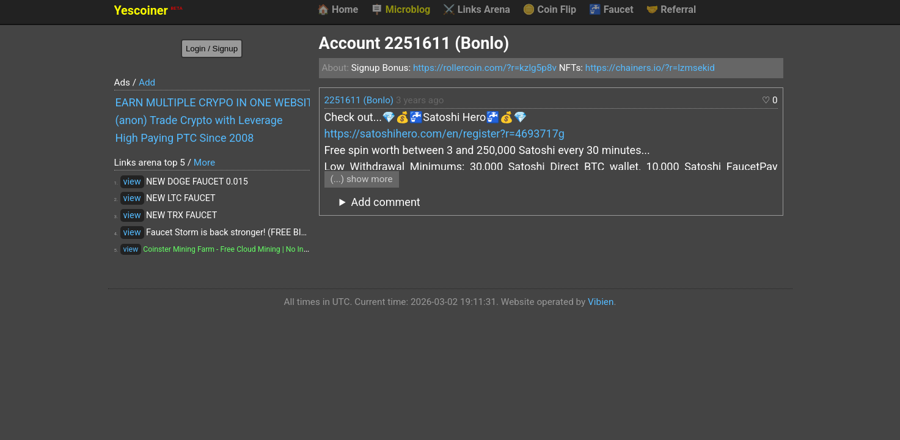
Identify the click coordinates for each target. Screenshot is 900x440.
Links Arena (476, 9)
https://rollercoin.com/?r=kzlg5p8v (485, 67)
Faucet (611, 9)
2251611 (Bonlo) (359, 100)
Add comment (385, 202)
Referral (671, 9)
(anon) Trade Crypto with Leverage (199, 120)
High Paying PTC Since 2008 (184, 137)
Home (337, 9)
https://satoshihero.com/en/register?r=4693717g (444, 133)
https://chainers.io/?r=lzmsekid (650, 67)
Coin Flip (550, 9)
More (204, 162)
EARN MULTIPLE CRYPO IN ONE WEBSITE (212, 102)
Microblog (401, 9)
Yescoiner (148, 11)
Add (147, 82)
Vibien (600, 301)
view (132, 182)
